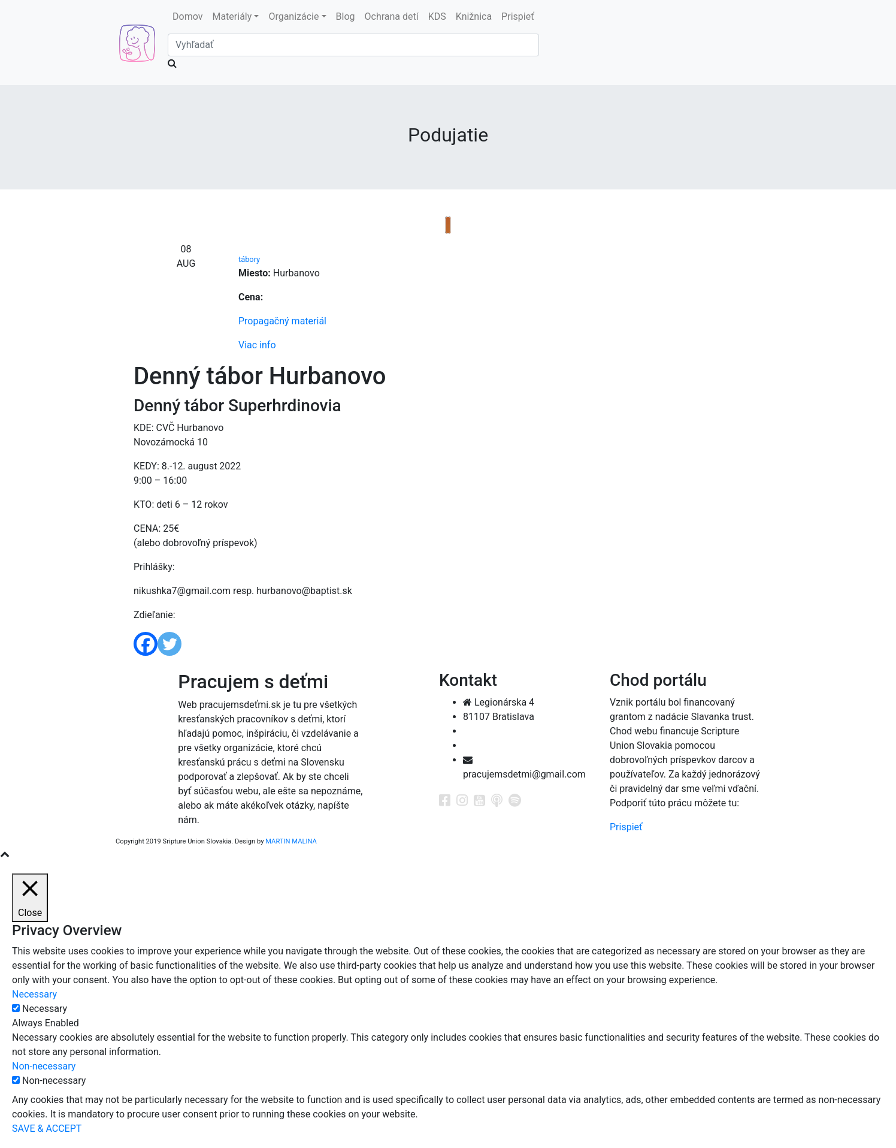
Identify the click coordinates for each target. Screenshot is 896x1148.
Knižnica (474, 16)
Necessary (44, 1008)
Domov (187, 16)
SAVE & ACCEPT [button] (46, 1128)
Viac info (257, 345)
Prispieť (517, 16)
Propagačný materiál (282, 321)
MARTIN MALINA (291, 841)
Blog (345, 16)
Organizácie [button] (293, 16)
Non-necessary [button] (43, 1066)
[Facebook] (146, 644)
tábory (249, 259)
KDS (437, 16)
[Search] (353, 45)
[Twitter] (169, 644)
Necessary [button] (34, 994)
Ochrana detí (392, 16)
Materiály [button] (232, 16)
